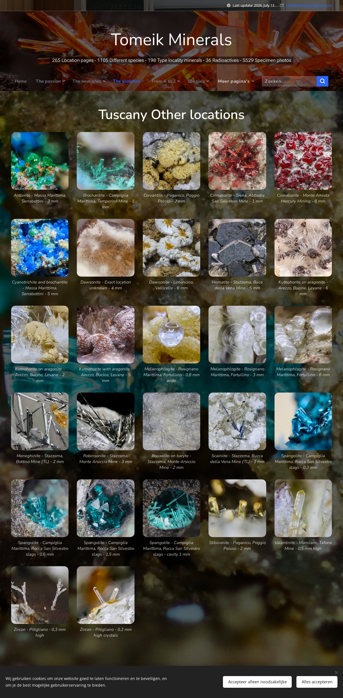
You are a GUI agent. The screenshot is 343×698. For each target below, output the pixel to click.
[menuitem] (17, 81)
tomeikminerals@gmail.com (309, 5)
